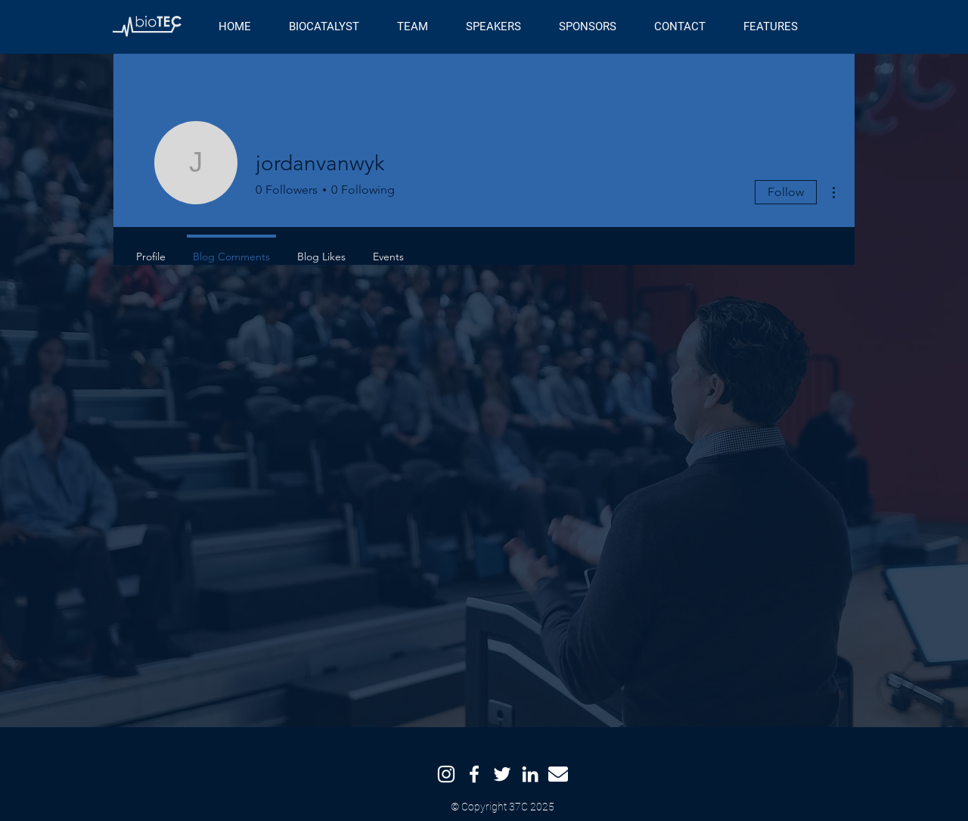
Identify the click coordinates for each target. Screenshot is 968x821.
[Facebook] (474, 774)
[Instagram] (446, 774)
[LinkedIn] (530, 774)
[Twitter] (502, 774)
